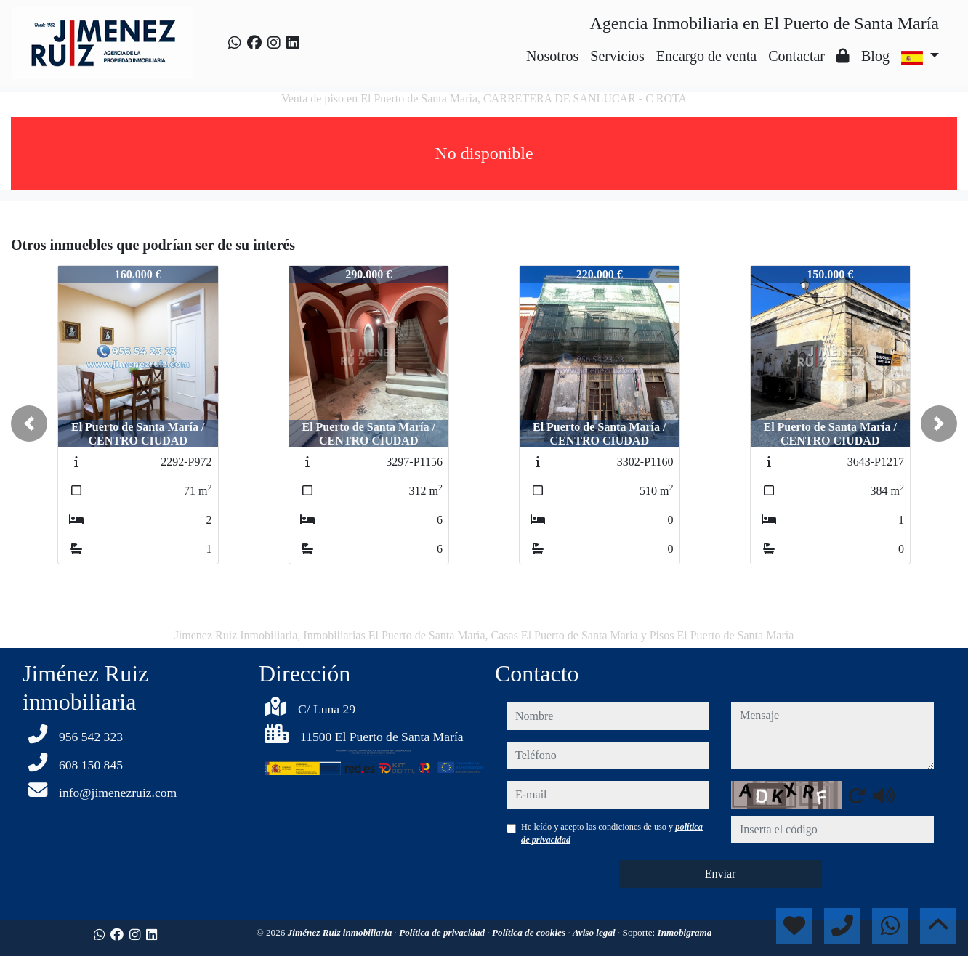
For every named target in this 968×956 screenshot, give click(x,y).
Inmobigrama (685, 932)
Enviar (720, 873)
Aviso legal (595, 932)
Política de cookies (530, 932)
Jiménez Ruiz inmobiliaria (341, 932)
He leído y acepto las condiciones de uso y (612, 833)
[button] (29, 423)
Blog (875, 56)
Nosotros (552, 56)
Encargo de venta (706, 56)
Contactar (796, 56)
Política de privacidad (443, 932)
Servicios (617, 56)
